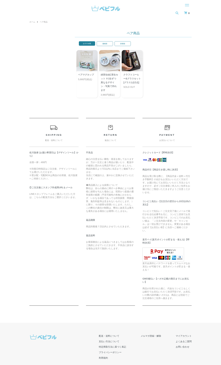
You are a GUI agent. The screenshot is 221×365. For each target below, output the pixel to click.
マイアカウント (184, 336)
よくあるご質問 (184, 341)
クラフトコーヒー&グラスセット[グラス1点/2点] (132, 78)
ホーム (32, 22)
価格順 (104, 44)
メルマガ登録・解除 (151, 336)
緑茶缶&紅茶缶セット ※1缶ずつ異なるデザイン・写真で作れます (109, 82)
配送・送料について (109, 336)
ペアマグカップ (86, 74)
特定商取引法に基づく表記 (112, 346)
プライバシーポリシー (110, 352)
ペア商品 (44, 22)
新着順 (122, 44)
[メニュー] (187, 5)
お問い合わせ (182, 346)
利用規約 (103, 358)
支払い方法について (109, 341)
